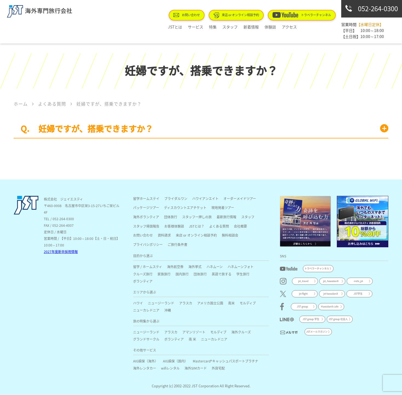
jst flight (303, 293)
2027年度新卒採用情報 (61, 251)
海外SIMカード (196, 368)
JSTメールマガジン (317, 331)
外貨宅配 (218, 368)
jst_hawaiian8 (330, 281)
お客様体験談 (174, 226)
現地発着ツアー (222, 207)
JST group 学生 (311, 319)
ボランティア (143, 281)
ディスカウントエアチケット (185, 207)
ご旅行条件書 (177, 244)
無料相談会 (230, 235)
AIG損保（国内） (175, 361)
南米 (231, 303)
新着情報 (250, 27)
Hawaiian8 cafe (329, 306)
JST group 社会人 (338, 319)
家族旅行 (164, 274)
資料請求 (164, 235)
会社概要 (240, 226)
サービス (201, 27)
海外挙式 (195, 266)
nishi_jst (358, 281)
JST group (302, 306)
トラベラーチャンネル (303, 15)
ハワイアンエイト (205, 198)
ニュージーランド (161, 303)
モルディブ (248, 303)
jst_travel (303, 281)
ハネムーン (214, 266)
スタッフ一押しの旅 (197, 216)
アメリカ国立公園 (210, 303)
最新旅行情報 (226, 216)
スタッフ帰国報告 (146, 226)
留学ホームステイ (146, 198)
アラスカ (185, 303)
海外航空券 (175, 266)
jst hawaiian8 (330, 293)
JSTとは (183, 27)
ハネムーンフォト (241, 266)
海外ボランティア (146, 216)
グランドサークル (146, 339)
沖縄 (167, 310)
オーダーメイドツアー (239, 198)
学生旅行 (242, 274)
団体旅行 (170, 216)
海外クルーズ (241, 332)
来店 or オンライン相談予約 (242, 15)
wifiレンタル (170, 368)
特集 (216, 27)
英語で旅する (221, 274)
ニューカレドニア (146, 310)
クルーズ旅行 (143, 274)
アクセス (284, 27)
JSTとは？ (196, 226)
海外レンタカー (144, 368)
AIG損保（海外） (145, 361)
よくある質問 (219, 226)
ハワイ (138, 303)
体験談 (267, 27)
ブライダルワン (175, 198)
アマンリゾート (193, 332)
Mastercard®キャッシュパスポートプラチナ (225, 361)
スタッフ (231, 27)
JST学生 (358, 293)
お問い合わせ (195, 15)
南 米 (192, 339)
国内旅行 (182, 274)
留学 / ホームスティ (147, 266)
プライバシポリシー (148, 244)
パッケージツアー (146, 207)
